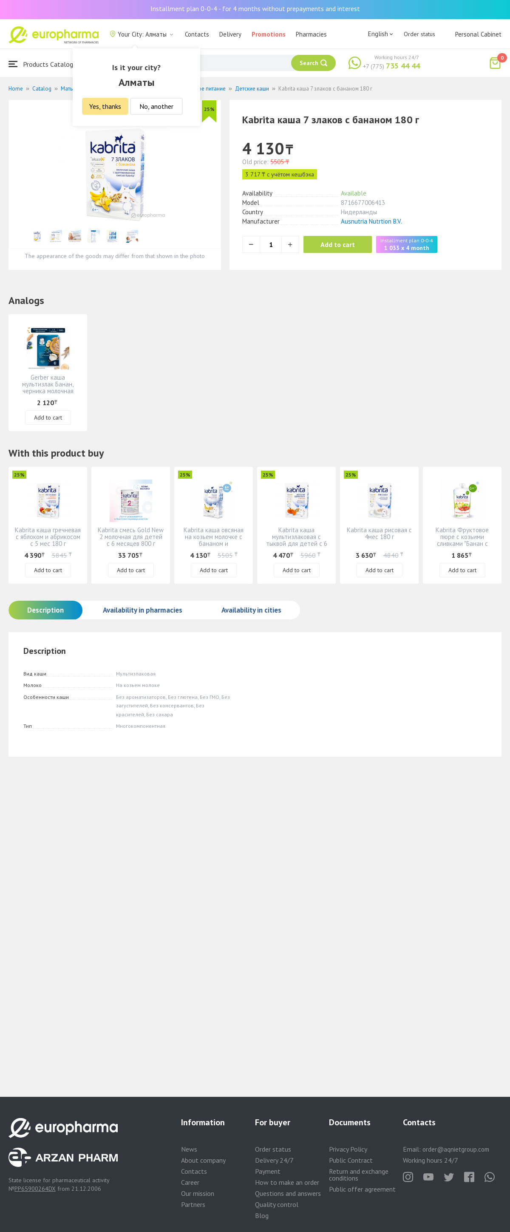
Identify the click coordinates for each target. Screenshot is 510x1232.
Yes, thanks (105, 106)
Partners (193, 1204)
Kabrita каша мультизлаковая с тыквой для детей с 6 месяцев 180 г (296, 540)
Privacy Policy (348, 1149)
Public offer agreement (362, 1189)
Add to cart (337, 244)
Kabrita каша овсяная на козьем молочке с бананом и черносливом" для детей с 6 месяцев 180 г (213, 547)
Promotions (269, 34)
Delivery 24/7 (274, 1160)
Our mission (197, 1193)
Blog (262, 1215)
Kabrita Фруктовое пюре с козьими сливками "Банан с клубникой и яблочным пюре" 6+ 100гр (462, 543)
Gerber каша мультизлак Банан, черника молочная (48, 384)
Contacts (197, 34)
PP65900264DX (35, 1188)
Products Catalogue (44, 64)
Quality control (276, 1204)
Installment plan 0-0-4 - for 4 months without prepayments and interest (255, 8)
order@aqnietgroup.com (455, 1149)
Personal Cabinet (478, 34)
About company (203, 1160)
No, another (156, 106)
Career (190, 1182)
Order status (419, 34)
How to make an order (287, 1182)
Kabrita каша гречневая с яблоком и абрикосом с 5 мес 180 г (48, 537)
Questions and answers (288, 1193)
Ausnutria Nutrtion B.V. (371, 221)
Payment (267, 1171)
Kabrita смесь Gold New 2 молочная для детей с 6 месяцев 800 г (131, 537)
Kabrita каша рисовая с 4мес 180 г (379, 533)
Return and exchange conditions (358, 1174)
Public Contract (351, 1160)
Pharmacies (311, 34)
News (189, 1149)
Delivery (230, 34)
